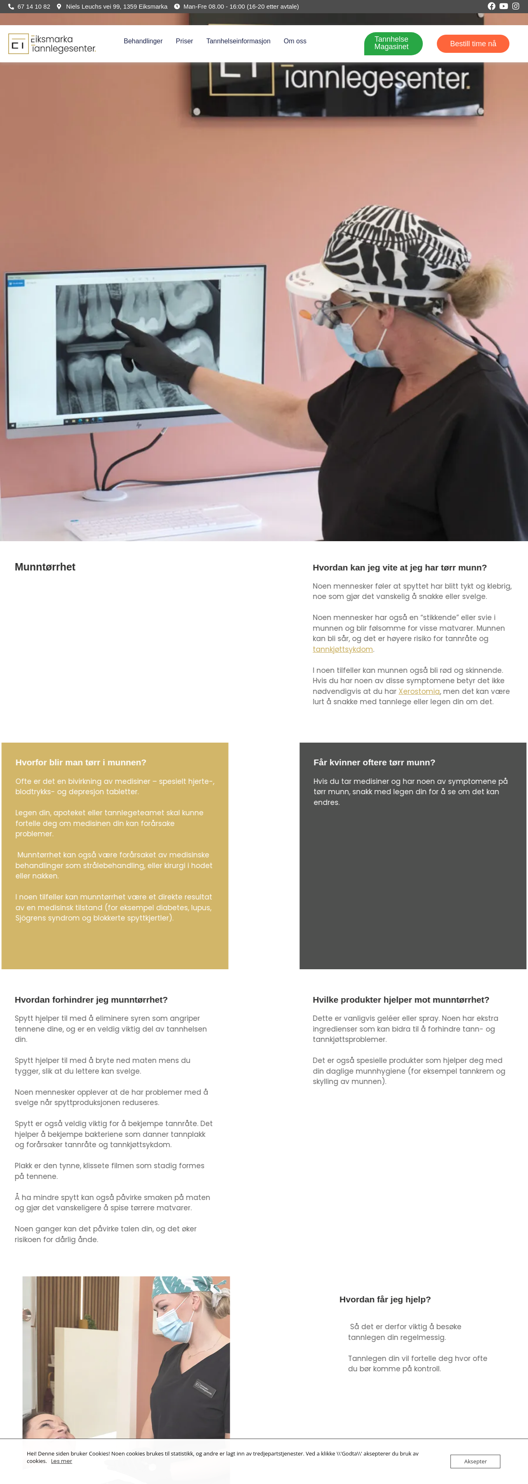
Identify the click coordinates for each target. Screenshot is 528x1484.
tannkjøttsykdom (463, 649)
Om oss (295, 41)
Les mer (61, 1461)
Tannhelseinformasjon (238, 41)
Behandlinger (143, 41)
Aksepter (476, 1461)
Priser (184, 41)
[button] (145, 41)
